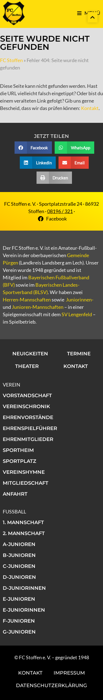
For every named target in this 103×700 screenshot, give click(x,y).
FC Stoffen (11, 60)
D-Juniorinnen (24, 588)
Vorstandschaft (27, 396)
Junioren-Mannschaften (37, 307)
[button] (33, 147)
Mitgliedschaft (25, 483)
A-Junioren (19, 544)
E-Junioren (19, 599)
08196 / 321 (60, 211)
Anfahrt (15, 494)
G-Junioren (19, 632)
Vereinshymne (24, 472)
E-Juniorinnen (24, 610)
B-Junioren (19, 555)
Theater (27, 366)
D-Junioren (19, 577)
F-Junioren (19, 621)
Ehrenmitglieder (28, 439)
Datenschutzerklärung (51, 685)
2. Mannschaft (24, 533)
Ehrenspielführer (30, 428)
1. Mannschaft (23, 522)
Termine (79, 354)
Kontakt (90, 108)
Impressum (69, 673)
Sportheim (18, 450)
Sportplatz (19, 461)
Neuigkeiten (30, 354)
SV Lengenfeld (77, 314)
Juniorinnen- (79, 300)
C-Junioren (19, 566)
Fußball (14, 512)
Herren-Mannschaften (27, 300)
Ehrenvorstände (28, 417)
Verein (11, 385)
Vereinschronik (26, 406)
